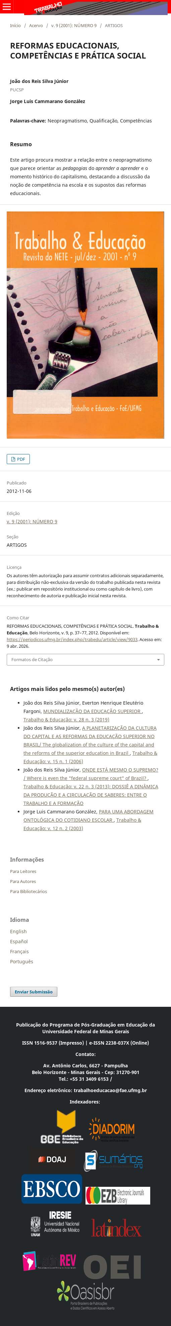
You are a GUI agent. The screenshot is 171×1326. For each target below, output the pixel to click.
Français (19, 951)
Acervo (36, 25)
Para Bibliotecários (28, 891)
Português (21, 961)
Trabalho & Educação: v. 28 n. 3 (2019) (66, 719)
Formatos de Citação (32, 659)
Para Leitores (23, 871)
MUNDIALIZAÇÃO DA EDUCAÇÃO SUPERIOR (92, 711)
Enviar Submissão (34, 992)
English (18, 931)
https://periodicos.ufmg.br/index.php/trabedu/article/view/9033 (72, 639)
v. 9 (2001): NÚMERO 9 (74, 25)
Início (15, 25)
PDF (20, 459)
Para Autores (23, 881)
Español (19, 941)
